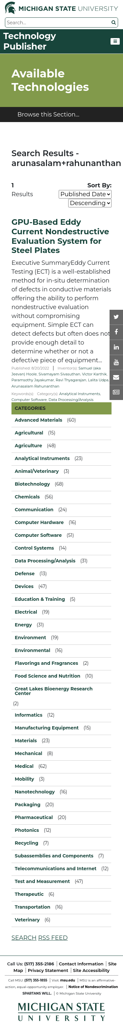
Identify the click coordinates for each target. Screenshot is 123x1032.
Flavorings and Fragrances (46, 663)
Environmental (32, 650)
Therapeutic (29, 894)
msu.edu (67, 980)
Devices (24, 586)
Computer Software (29, 399)
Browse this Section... (48, 114)
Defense (25, 574)
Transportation (32, 907)
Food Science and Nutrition (47, 676)
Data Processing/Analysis (71, 399)
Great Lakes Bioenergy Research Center (53, 691)
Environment (30, 638)
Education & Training (40, 599)
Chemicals (27, 497)
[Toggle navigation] (115, 41)
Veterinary (27, 920)
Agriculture (28, 446)
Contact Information (81, 963)
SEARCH (23, 937)
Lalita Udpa (98, 380)
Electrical (26, 612)
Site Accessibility (91, 970)
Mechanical (28, 753)
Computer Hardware (39, 522)
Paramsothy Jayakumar (32, 380)
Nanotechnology (35, 792)
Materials (26, 741)
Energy (23, 625)
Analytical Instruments (79, 393)
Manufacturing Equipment (47, 728)
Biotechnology (32, 484)
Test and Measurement (42, 881)
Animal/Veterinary (37, 471)
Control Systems (34, 548)
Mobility (24, 779)
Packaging (27, 805)
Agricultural (29, 433)
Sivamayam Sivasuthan (59, 374)
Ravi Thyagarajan (71, 380)
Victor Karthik (94, 374)
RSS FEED (53, 937)
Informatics (28, 715)
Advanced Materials (38, 420)
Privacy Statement (48, 970)
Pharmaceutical (34, 817)
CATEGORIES (30, 408)
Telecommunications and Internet (55, 869)
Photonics (27, 830)
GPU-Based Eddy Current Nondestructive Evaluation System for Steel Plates (60, 236)
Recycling (26, 843)
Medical (24, 766)
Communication (34, 510)
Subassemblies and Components (54, 856)
